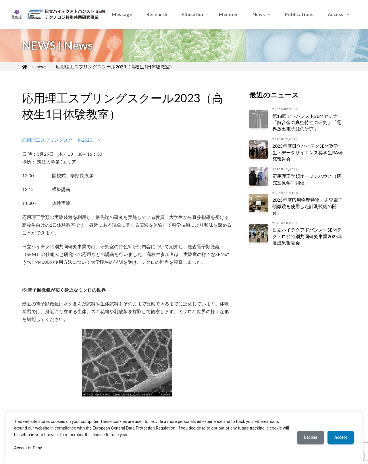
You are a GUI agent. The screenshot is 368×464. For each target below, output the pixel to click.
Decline (310, 437)
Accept (340, 437)
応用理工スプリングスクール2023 (57, 140)
